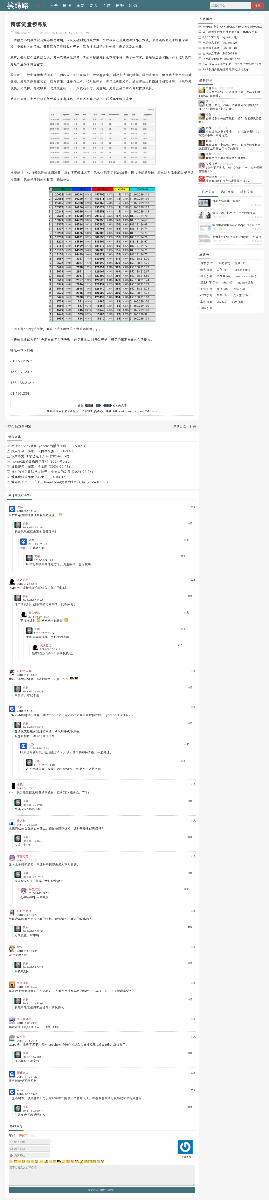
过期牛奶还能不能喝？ (226, 201)
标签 (80, 6)
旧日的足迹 (24, 911)
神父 (20, 947)
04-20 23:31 (226, 88)
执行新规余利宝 (19, 426)
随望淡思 (22, 983)
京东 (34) (222, 295)
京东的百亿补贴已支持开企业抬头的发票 (40, 472)
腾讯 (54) (206, 276)
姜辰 (20, 784)
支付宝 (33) (240, 295)
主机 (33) (206, 301)
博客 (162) (207, 263)
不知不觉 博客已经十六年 (30, 456)
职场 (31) (206, 308)
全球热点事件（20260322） (220, 42)
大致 (20, 707)
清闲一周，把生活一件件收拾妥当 (234, 213)
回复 (193, 507)
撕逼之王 (22, 1072)
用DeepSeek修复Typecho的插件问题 (38, 446)
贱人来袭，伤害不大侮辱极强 (32, 451)
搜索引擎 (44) (209, 282)
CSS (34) (206, 295)
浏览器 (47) (224, 276)
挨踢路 (18, 5)
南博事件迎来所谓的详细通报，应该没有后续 (236, 237)
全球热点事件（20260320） (220, 48)
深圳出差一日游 (184, 426)
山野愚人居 (24, 671)
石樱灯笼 (22, 856)
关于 (54, 6)
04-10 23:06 (220, 141)
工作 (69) (222, 269)
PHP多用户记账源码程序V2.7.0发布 (225, 69)
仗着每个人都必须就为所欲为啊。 (227, 158)
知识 (133, 6)
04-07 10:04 (220, 154)
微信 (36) (222, 289)
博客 (89, 405)
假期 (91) (241, 263)
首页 (41, 6)
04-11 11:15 (220, 127)
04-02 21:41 (226, 177)
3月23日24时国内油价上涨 (219, 37)
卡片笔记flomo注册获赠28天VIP (222, 58)
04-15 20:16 (220, 114)
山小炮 (21, 1036)
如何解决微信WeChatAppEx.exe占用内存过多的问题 (236, 225)
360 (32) (237, 301)
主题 (106, 6)
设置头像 (186, 1157)
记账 (120, 6)
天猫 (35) (239, 289)
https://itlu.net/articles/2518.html (135, 411)
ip (98, 405)
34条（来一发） (81, 33)
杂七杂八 (44, 33)
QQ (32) (222, 301)
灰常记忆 (22, 579)
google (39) (245, 282)
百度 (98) (224, 263)
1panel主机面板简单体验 (29, 461)
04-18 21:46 (218, 101)
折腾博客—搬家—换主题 (29, 467)
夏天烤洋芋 (24, 1019)
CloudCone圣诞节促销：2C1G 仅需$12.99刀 (231, 64)
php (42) (227, 282)
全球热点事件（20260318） (220, 53)
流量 (107, 405)
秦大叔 (21, 820)
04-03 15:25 (226, 163)
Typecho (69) (241, 269)
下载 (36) (206, 289)
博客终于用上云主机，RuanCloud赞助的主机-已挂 (48, 482)
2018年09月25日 (23, 33)
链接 (67, 6)
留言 (93, 6)
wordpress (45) (246, 276)
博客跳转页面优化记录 (27, 477)
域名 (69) (206, 269)
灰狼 (25, 523)
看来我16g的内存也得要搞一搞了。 (228, 180)
